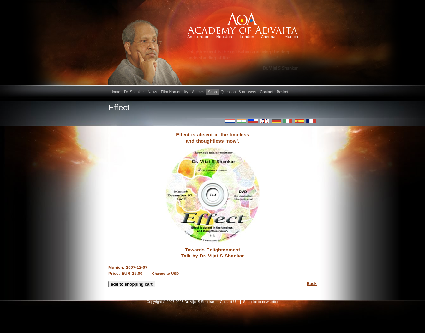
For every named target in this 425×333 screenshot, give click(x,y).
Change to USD (165, 273)
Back (312, 283)
